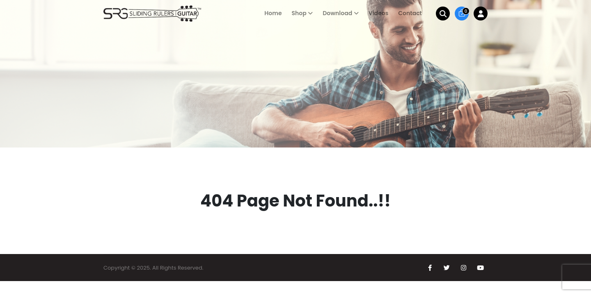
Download (337, 13)
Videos (379, 13)
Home (273, 13)
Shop (299, 13)
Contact (410, 13)
